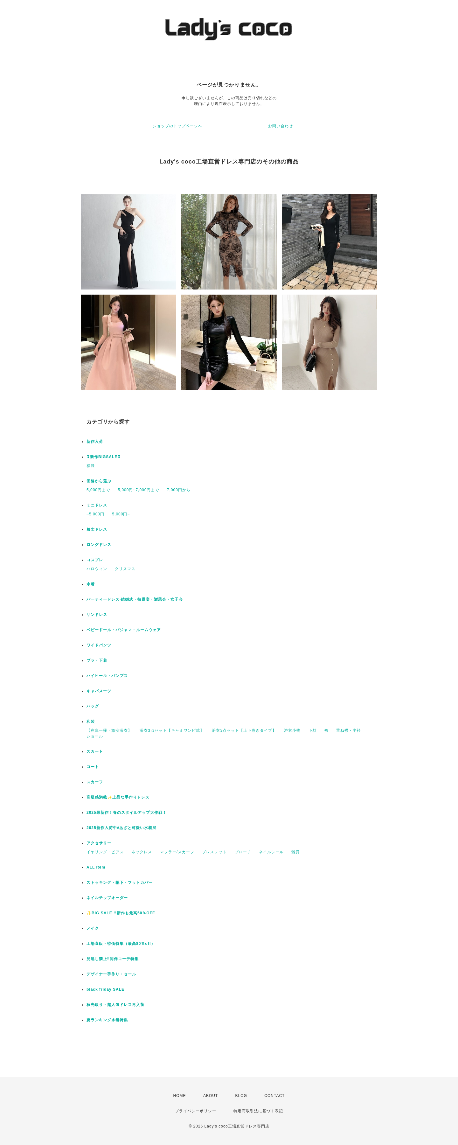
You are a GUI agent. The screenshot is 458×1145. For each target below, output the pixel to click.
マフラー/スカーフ (177, 852)
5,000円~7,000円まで (138, 490)
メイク (93, 928)
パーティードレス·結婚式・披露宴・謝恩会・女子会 (135, 599)
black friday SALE (105, 989)
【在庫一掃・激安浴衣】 (109, 730)
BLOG (241, 1095)
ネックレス (141, 852)
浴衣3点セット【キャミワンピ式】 (172, 730)
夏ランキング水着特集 (107, 1020)
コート (93, 766)
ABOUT (210, 1095)
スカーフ (95, 782)
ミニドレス (97, 505)
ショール (95, 736)
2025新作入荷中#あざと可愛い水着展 (121, 828)
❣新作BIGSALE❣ (104, 457)
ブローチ (243, 852)
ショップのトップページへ (177, 126)
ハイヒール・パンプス (107, 676)
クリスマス (125, 569)
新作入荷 (95, 441)
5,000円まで (98, 490)
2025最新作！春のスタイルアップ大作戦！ (127, 812)
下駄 (313, 730)
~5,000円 (95, 514)
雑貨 (295, 852)
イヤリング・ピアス (105, 852)
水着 (91, 584)
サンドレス (97, 614)
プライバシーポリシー (195, 1111)
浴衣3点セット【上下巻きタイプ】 (244, 730)
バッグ (93, 706)
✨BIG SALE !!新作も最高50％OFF (121, 913)
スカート (95, 751)
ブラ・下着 (97, 660)
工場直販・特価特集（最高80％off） (121, 943)
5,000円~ (121, 514)
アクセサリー (99, 843)
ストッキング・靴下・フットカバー (120, 882)
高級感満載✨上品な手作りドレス (118, 797)
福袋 (91, 466)
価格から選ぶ (99, 481)
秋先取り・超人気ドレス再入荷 (115, 1004)
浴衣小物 (292, 730)
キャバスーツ (99, 691)
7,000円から (179, 490)
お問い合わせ (280, 126)
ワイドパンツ (99, 645)
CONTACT (274, 1095)
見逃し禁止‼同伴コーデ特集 (113, 959)
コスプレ (95, 560)
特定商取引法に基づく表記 (258, 1111)
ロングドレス (99, 544)
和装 (91, 721)
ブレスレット (214, 852)
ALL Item (96, 867)
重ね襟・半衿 (348, 730)
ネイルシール (271, 852)
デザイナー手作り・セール (111, 974)
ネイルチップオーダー (107, 898)
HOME (179, 1095)
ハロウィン (97, 569)
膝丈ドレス (97, 529)
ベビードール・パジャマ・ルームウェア (124, 630)
